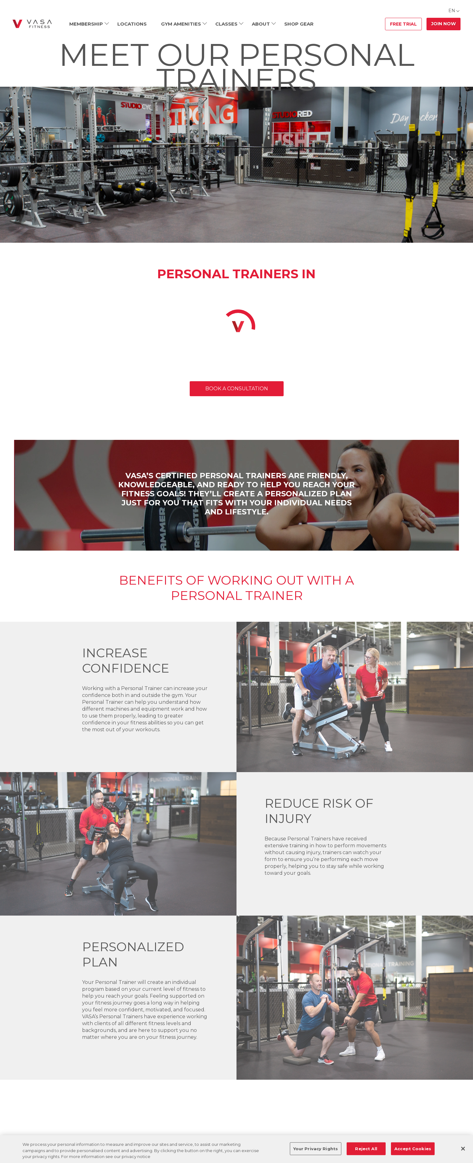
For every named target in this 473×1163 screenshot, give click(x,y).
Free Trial (403, 24)
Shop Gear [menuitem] (299, 24)
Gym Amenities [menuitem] (181, 24)
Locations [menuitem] (132, 24)
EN (451, 10)
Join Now (443, 24)
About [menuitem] (261, 24)
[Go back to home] (32, 24)
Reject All (366, 1148)
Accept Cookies (412, 1148)
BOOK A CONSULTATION (236, 389)
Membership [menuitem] (86, 24)
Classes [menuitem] (226, 24)
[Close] (463, 1149)
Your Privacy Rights (315, 1148)
